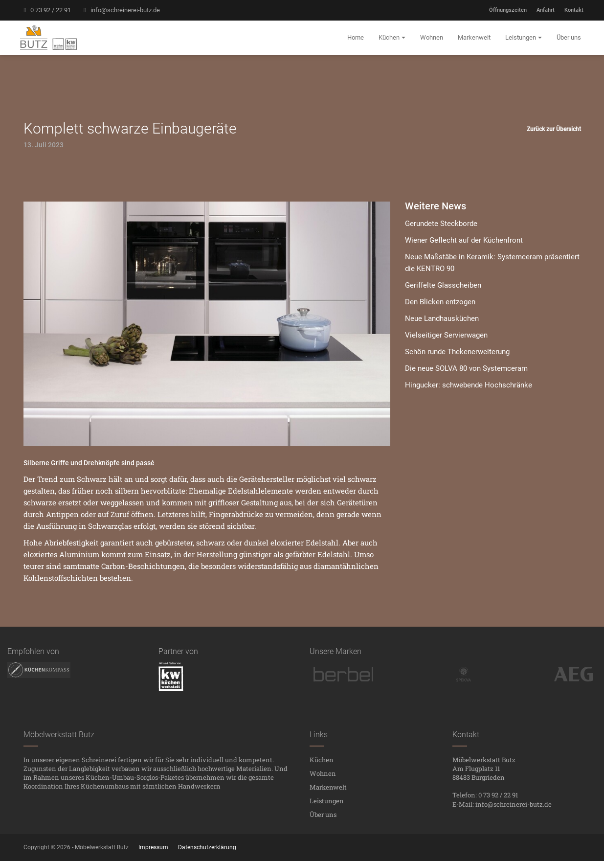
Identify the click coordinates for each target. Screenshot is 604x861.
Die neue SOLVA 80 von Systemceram (466, 368)
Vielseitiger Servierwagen (446, 335)
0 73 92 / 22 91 (46, 10)
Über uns (323, 814)
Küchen (322, 759)
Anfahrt (546, 10)
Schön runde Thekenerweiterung (457, 351)
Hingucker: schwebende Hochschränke (468, 385)
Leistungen (327, 800)
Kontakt (573, 10)
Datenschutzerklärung (207, 847)
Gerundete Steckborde (441, 223)
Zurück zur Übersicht (554, 129)
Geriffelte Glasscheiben (443, 285)
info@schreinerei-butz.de (120, 10)
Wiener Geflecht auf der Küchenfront (464, 240)
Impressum (153, 847)
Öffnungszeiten (508, 10)
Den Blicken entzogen (440, 301)
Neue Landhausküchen (442, 318)
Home (355, 37)
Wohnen (323, 773)
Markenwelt (328, 787)
